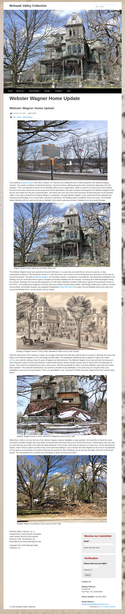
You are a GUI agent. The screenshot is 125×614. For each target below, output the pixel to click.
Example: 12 (88, 570)
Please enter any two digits (96, 563)
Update (19, 117)
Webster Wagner (27, 117)
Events (48, 91)
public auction (28, 183)
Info (69, 91)
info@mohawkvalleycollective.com (95, 604)
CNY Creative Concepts (107, 607)
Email (87, 541)
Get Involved (35, 91)
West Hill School (66, 287)
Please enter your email (91, 547)
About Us (20, 91)
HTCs (12, 360)
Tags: (14, 117)
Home (10, 91)
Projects (59, 91)
